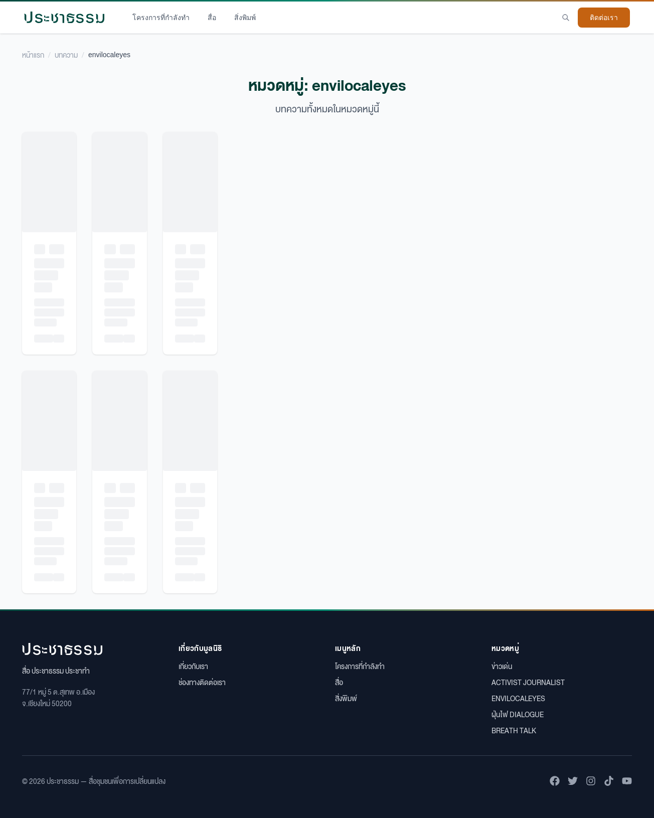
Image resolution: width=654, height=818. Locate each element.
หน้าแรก (33, 55)
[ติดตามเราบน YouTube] (627, 781)
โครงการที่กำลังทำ (161, 18)
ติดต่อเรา (604, 18)
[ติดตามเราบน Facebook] (555, 781)
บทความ (66, 55)
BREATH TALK (514, 730)
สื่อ (212, 18)
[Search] (566, 18)
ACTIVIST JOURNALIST (528, 682)
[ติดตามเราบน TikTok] (609, 781)
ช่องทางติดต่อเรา (202, 682)
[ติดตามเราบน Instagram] (591, 781)
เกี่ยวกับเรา (193, 666)
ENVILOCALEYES (518, 698)
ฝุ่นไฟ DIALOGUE (518, 714)
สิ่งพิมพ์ (245, 18)
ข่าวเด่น (502, 666)
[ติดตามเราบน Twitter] (573, 781)
